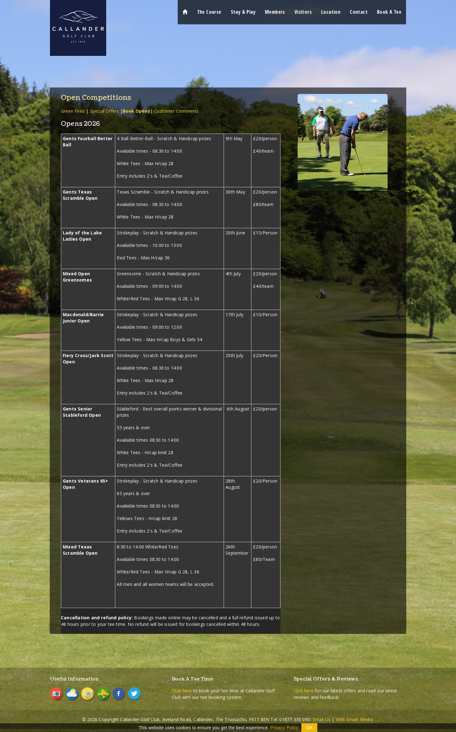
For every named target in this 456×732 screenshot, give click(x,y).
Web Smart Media (354, 719)
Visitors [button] (303, 11)
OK (309, 727)
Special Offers (104, 111)
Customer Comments (176, 111)
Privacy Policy (284, 727)
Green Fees (73, 111)
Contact (359, 11)
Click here (182, 691)
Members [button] (275, 11)
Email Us (322, 719)
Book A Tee (389, 11)
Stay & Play (243, 11)
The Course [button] (209, 11)
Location (330, 11)
